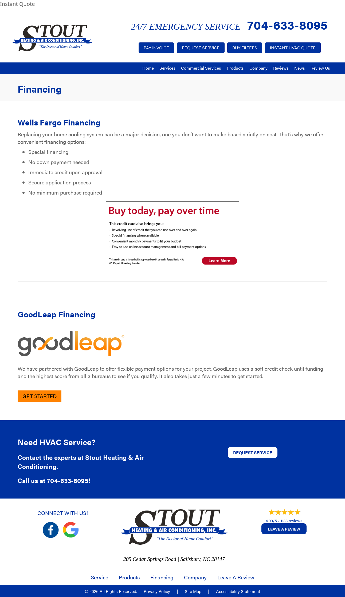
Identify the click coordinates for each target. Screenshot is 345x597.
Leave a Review (284, 529)
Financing (161, 577)
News (299, 68)
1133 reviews (291, 520)
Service (99, 577)
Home (148, 68)
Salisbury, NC (195, 559)
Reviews (281, 68)
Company (258, 68)
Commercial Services (201, 68)
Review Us (320, 68)
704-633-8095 (287, 24)
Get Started (39, 396)
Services (167, 68)
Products (235, 68)
